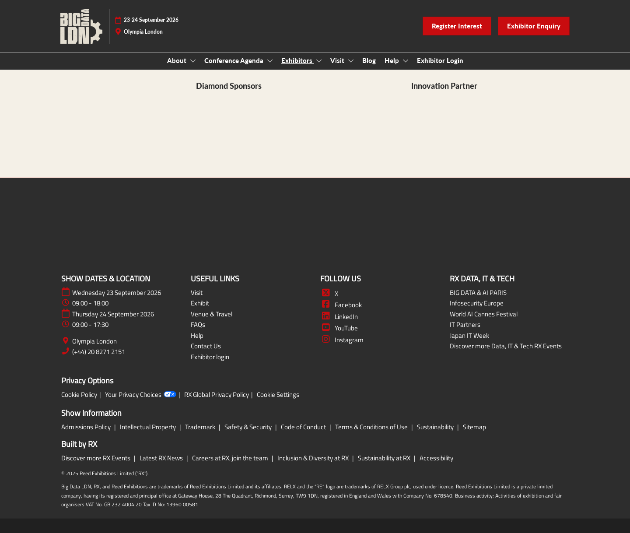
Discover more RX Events (96, 458)
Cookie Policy (79, 394)
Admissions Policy (86, 427)
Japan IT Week (469, 335)
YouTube (339, 328)
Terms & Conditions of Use (372, 427)
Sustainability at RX (385, 458)
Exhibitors (297, 60)
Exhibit (200, 303)
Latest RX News (162, 458)
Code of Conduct (304, 427)
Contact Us (206, 346)
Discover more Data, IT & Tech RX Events (506, 346)
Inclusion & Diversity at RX (313, 458)
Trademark (201, 427)
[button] (457, 26)
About (177, 60)
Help (393, 60)
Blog (369, 60)
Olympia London (94, 341)
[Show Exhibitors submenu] (319, 61)
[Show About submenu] (193, 61)
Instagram (342, 340)
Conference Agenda (234, 60)
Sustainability (436, 427)
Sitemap (474, 427)
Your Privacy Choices (140, 394)
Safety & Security (248, 427)
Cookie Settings (278, 394)
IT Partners (465, 324)
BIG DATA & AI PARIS (478, 293)
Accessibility (436, 458)
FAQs (198, 324)
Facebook (341, 305)
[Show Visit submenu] (351, 61)
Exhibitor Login (440, 60)
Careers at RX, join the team (231, 458)
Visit (338, 60)
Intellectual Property (148, 427)
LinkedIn (339, 317)
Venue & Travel (211, 314)
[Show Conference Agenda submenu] (270, 61)
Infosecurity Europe (477, 303)
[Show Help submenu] (405, 61)
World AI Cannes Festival (484, 314)
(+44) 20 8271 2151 (98, 351)
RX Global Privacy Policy (216, 394)
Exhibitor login (210, 357)
